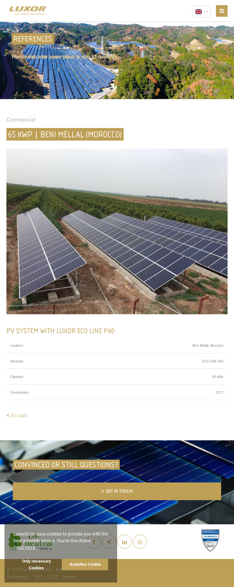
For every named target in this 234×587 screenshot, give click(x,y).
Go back (19, 415)
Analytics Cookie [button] (85, 564)
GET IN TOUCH (119, 491)
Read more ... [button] (27, 547)
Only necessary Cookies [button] (36, 564)
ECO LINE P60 (212, 361)
